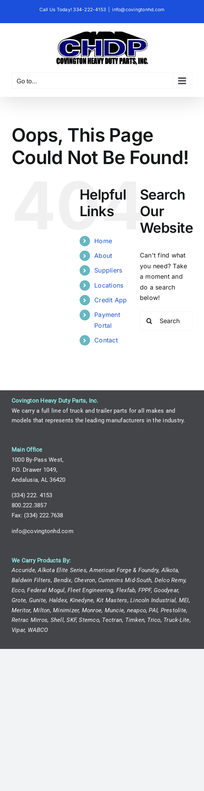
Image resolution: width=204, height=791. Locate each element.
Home (103, 241)
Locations (108, 285)
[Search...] (166, 320)
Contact (106, 340)
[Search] (149, 320)
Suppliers (108, 270)
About (103, 255)
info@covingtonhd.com (138, 9)
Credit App (110, 300)
